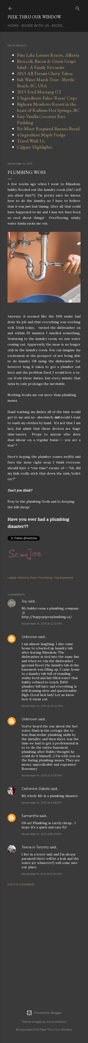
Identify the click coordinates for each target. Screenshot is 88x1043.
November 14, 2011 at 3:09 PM (42, 775)
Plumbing (45, 577)
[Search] (77, 7)
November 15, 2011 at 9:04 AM (42, 874)
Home (13, 26)
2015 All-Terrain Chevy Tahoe (45, 73)
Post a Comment (21, 884)
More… (58, 26)
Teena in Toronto (35, 847)
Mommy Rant (27, 577)
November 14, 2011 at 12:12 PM (42, 623)
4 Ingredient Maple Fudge (41, 135)
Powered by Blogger (44, 1013)
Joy (24, 601)
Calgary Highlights (34, 147)
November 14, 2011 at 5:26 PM (41, 802)
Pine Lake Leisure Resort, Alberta (48, 55)
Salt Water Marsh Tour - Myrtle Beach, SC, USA (45, 82)
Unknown (29, 637)
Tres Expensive (63, 577)
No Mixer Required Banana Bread (48, 128)
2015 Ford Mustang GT (39, 92)
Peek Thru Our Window (34, 17)
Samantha (30, 816)
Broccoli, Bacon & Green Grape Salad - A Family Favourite (46, 64)
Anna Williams (56, 1021)
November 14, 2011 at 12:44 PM (42, 706)
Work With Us (35, 26)
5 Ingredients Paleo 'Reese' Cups (47, 98)
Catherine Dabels (36, 789)
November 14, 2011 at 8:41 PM (41, 834)
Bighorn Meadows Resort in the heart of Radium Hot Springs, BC (48, 107)
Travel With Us (31, 141)
